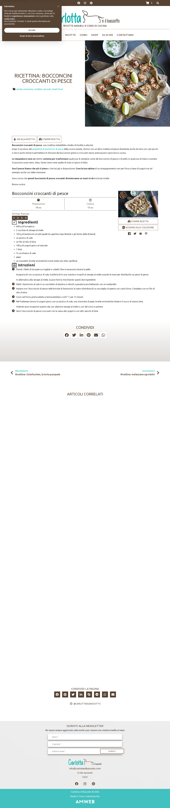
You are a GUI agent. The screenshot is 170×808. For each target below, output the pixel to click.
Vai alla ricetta (24, 139)
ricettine (38, 89)
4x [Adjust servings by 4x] (26, 218)
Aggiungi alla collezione (138, 227)
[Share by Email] (140, 233)
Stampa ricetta (49, 139)
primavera (28, 89)
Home (40, 35)
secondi (47, 89)
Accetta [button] (32, 795)
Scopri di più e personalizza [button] (32, 801)
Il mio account (84, 772)
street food (57, 89)
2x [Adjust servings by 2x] (18, 218)
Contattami (125, 35)
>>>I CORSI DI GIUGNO (21, 3)
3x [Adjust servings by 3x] (22, 218)
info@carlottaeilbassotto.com (85, 768)
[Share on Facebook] (129, 233)
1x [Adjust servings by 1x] (14, 218)
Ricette (70, 35)
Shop (94, 35)
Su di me (107, 35)
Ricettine (54, 35)
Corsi (83, 35)
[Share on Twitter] (135, 233)
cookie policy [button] (9, 783)
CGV (85, 777)
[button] (146, 233)
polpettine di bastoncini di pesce (47, 149)
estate (19, 89)
